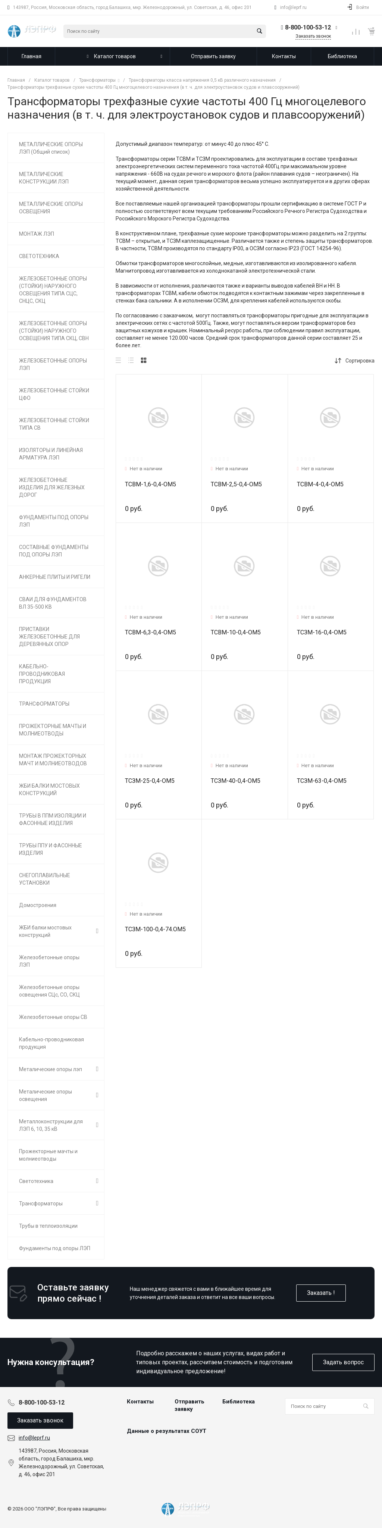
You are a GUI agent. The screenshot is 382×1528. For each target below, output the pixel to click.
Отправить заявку (189, 1405)
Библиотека (238, 1401)
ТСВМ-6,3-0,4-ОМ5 (150, 632)
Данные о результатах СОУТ (166, 1431)
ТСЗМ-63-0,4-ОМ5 (322, 780)
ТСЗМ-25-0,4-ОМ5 (150, 780)
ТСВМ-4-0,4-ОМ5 (320, 484)
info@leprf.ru (293, 7)
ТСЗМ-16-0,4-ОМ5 (322, 632)
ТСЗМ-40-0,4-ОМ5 (235, 780)
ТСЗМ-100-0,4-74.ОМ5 (155, 929)
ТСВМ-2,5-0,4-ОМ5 (236, 484)
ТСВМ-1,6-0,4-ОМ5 (150, 484)
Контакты (140, 1401)
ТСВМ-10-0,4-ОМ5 (236, 632)
